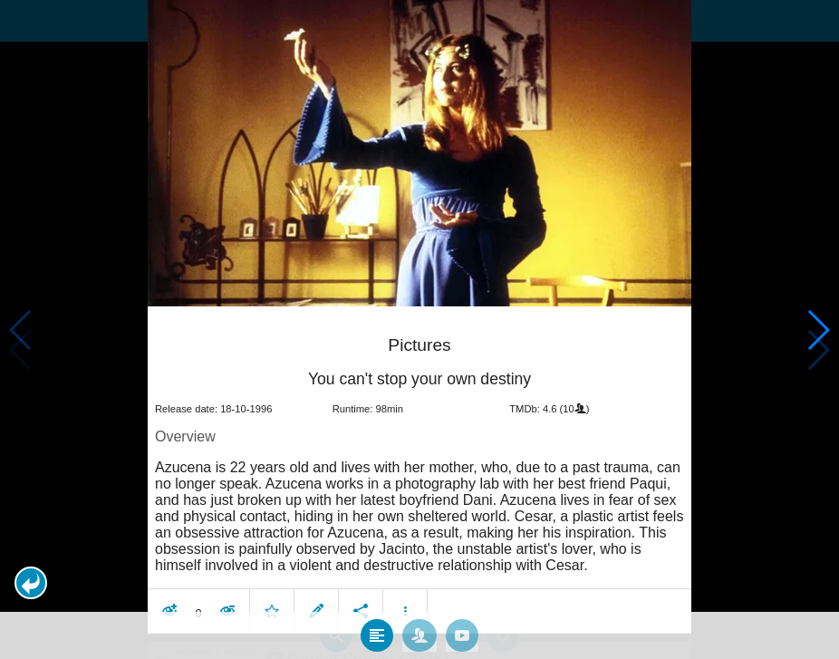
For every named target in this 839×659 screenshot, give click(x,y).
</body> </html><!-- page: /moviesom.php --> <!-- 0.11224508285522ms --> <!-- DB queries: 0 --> (419, 329)
